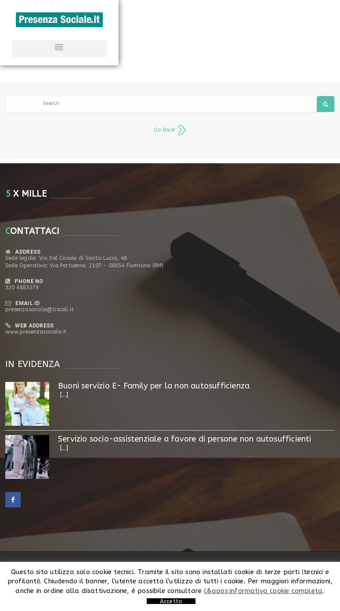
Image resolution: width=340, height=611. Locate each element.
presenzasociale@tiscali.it (39, 309)
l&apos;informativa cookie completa (263, 591)
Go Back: (165, 129)
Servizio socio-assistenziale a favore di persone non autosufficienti (184, 439)
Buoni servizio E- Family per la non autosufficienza (154, 386)
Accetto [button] (171, 601)
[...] (64, 395)
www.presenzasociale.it (35, 332)
